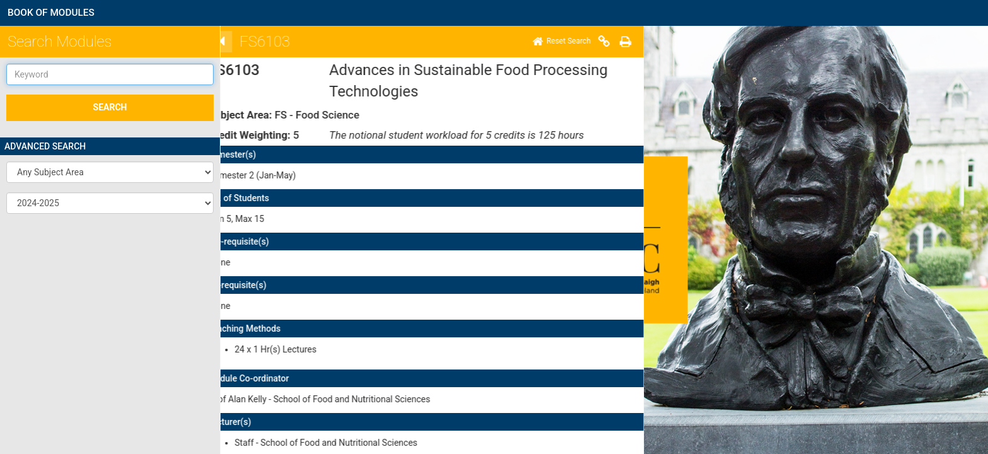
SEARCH (110, 107)
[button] (110, 172)
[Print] (262, 41)
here (284, 353)
